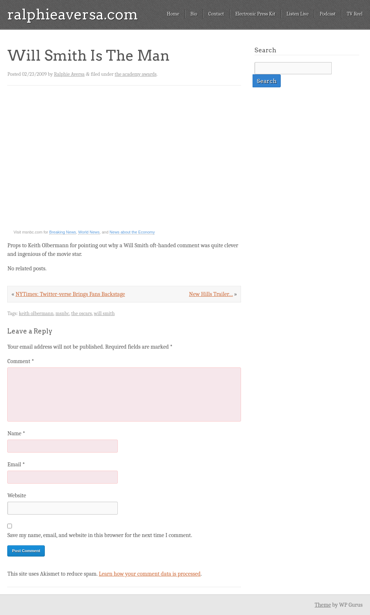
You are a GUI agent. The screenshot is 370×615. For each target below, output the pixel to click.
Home (173, 14)
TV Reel (355, 14)
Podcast (328, 14)
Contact (216, 14)
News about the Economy (132, 232)
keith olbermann (36, 313)
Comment (20, 361)
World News (88, 232)
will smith (104, 313)
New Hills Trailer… (211, 294)
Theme (323, 605)
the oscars (81, 313)
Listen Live (298, 14)
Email (16, 464)
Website (16, 495)
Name (16, 433)
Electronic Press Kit (255, 14)
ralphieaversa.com (72, 14)
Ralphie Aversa (69, 74)
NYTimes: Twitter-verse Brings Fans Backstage (70, 294)
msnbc (62, 313)
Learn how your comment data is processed (150, 574)
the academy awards (135, 74)
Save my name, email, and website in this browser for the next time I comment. (99, 535)
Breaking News (62, 232)
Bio (193, 14)
